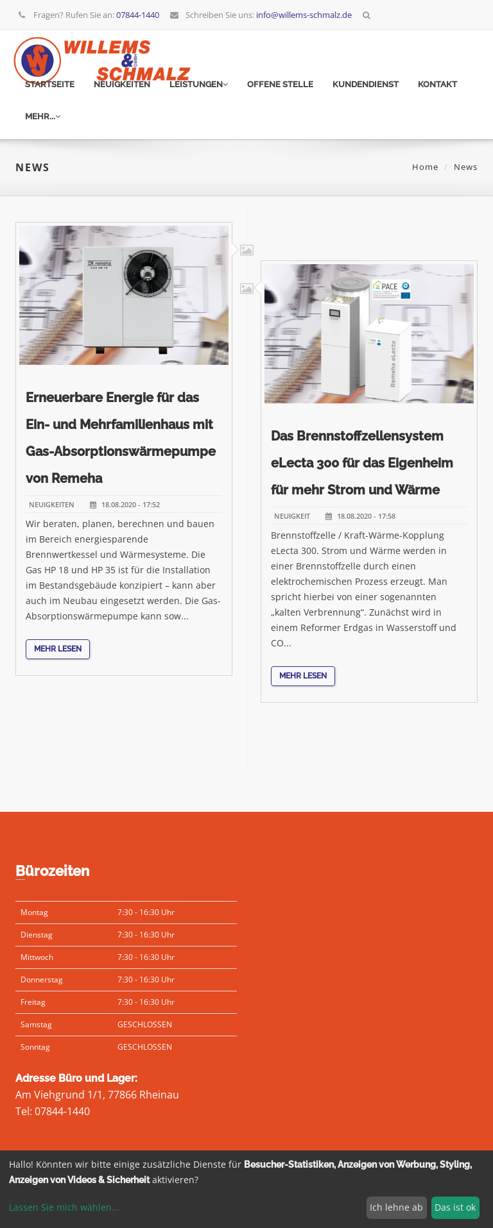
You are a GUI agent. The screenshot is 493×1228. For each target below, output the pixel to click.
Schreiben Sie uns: (261, 15)
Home (425, 166)
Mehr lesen (58, 664)
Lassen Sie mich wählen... (64, 1207)
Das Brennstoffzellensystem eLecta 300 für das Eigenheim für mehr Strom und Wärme (362, 478)
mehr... (42, 116)
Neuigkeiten (122, 84)
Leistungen (198, 84)
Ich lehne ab (396, 1207)
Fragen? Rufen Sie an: (88, 15)
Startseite (49, 84)
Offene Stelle (280, 84)
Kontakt (437, 84)
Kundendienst (366, 84)
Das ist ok (455, 1207)
